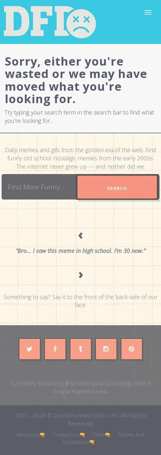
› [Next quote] (80, 274)
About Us (28, 434)
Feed (98, 434)
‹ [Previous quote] (80, 234)
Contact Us (66, 434)
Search (117, 188)
